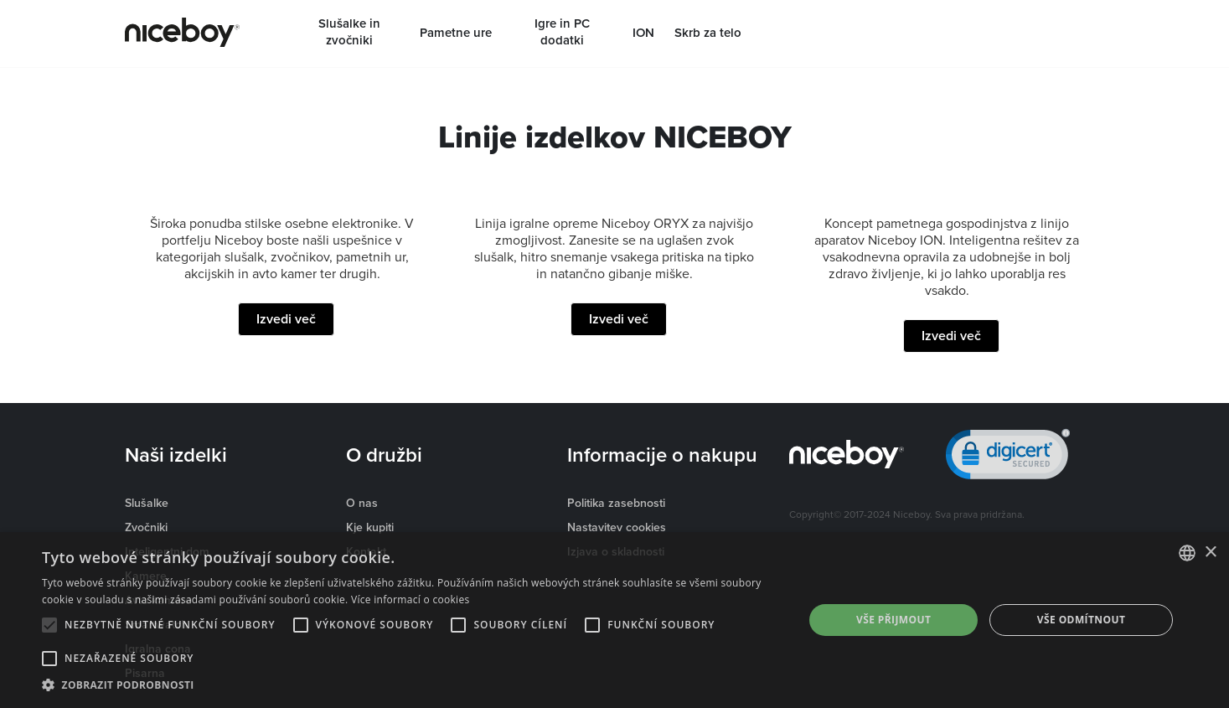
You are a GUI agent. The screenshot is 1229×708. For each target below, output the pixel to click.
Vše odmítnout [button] (1081, 619)
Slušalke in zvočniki (349, 32)
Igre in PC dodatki (562, 32)
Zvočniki (146, 527)
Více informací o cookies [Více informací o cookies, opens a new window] (410, 599)
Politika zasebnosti (616, 502)
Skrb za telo (707, 32)
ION (643, 32)
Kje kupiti (370, 527)
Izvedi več (286, 318)
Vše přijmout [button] (893, 619)
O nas (362, 502)
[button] (411, 685)
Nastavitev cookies (616, 527)
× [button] (1210, 552)
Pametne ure (456, 32)
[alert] (614, 620)
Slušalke (146, 502)
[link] (1008, 458)
